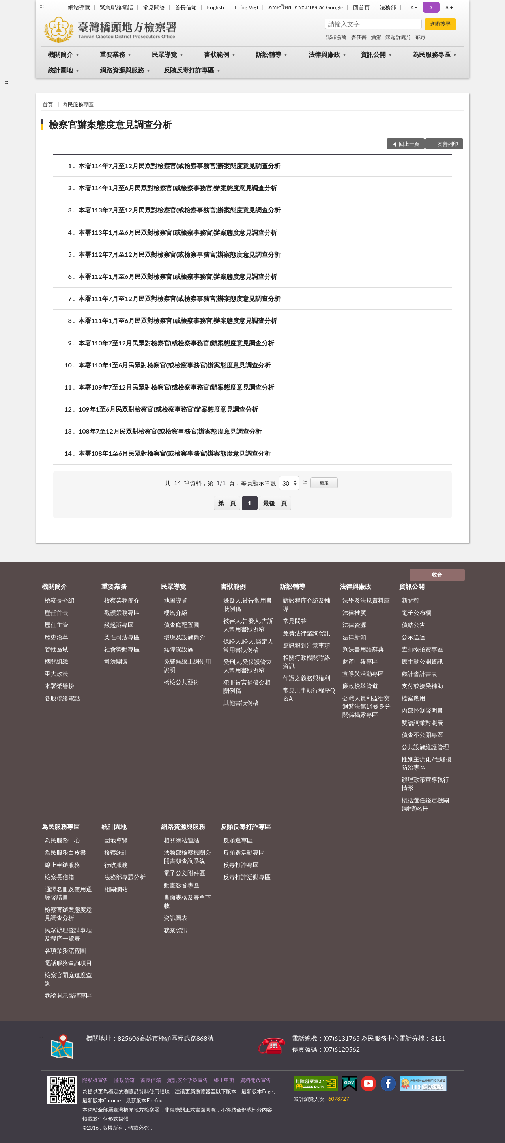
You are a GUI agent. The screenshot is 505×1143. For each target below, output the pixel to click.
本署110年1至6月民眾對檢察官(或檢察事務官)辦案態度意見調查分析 (175, 364)
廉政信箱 (124, 1080)
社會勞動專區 (122, 649)
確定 (324, 482)
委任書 (359, 37)
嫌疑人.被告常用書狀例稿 (247, 604)
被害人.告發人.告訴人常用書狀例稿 (248, 625)
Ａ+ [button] (448, 7)
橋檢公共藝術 (181, 681)
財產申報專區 (360, 661)
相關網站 (116, 889)
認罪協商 (336, 37)
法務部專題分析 (125, 876)
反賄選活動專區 (244, 852)
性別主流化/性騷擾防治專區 (427, 763)
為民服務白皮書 (65, 852)
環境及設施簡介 (184, 636)
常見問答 (154, 7)
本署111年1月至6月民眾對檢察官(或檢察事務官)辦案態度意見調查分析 (178, 320)
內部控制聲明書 (422, 710)
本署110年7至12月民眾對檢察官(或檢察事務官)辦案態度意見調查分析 (176, 342)
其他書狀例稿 (241, 702)
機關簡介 (60, 54)
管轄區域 (56, 649)
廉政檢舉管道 (360, 685)
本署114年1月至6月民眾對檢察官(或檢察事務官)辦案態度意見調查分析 (178, 187)
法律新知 (354, 636)
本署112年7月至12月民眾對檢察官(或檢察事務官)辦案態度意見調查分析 (180, 254)
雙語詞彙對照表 (422, 722)
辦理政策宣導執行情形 (425, 783)
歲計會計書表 (419, 673)
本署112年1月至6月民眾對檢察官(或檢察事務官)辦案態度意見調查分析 (178, 276)
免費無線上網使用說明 (187, 665)
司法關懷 (116, 661)
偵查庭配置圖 (181, 624)
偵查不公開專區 (422, 734)
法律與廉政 (324, 54)
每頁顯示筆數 (258, 482)
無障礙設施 (178, 649)
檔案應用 (413, 697)
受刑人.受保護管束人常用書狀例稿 (247, 666)
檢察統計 (116, 852)
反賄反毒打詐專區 (189, 70)
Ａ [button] (431, 7)
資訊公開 (373, 54)
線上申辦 (224, 1080)
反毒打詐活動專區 (247, 876)
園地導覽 (116, 840)
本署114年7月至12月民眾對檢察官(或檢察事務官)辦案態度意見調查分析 (180, 165)
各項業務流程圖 (65, 950)
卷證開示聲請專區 (68, 995)
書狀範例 (216, 54)
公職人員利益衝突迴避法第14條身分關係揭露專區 (366, 706)
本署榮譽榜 (59, 685)
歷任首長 (56, 612)
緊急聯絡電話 (116, 7)
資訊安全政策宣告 (187, 1080)
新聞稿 (410, 600)
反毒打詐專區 (241, 864)
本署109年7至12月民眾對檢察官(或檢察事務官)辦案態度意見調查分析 (176, 387)
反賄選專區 (238, 840)
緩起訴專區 (119, 624)
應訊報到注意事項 (306, 645)
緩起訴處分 (398, 37)
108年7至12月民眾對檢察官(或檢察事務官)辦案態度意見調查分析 (170, 431)
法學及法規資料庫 (366, 600)
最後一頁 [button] (275, 503)
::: (42, 6)
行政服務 (116, 864)
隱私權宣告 (95, 1080)
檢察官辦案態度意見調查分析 (110, 124)
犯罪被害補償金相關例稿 (247, 686)
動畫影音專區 (181, 885)
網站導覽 (79, 7)
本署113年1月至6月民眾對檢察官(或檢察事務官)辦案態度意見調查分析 (178, 232)
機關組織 (56, 661)
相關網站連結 (181, 840)
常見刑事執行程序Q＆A (309, 694)
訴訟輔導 (268, 54)
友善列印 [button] (448, 144)
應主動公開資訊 (422, 661)
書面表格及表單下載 (187, 901)
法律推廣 (354, 612)
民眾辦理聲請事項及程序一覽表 (68, 934)
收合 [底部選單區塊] (437, 575)
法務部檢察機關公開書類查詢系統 (187, 856)
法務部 (388, 7)
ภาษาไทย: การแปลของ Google (305, 7)
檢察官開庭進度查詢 (68, 979)
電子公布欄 (416, 612)
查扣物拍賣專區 (422, 649)
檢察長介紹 (59, 600)
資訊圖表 (175, 917)
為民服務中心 (62, 840)
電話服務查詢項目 (68, 962)
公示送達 (413, 636)
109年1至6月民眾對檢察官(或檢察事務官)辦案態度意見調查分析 (168, 409)
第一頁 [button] (227, 503)
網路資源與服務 (122, 70)
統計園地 (60, 70)
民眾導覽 (164, 54)
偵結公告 (413, 624)
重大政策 (56, 673)
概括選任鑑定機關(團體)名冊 (425, 804)
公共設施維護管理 (425, 746)
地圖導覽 (175, 600)
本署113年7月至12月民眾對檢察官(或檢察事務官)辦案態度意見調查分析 (180, 209)
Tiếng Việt (246, 7)
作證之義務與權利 (306, 677)
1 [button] (249, 503)
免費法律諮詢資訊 (306, 632)
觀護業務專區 (122, 612)
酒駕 (376, 37)
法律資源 (354, 624)
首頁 (48, 104)
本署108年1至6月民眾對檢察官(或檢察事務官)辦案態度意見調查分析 (175, 453)
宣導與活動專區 (363, 673)
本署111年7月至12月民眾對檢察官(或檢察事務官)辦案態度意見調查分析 (180, 298)
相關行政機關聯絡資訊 (306, 661)
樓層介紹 (175, 612)
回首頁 (361, 7)
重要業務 (112, 54)
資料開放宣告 (255, 1080)
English (215, 7)
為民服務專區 (432, 54)
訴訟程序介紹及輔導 (306, 604)
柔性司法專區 (122, 636)
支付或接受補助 (422, 685)
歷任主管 (56, 624)
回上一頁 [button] (409, 144)
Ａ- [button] (413, 7)
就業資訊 (175, 929)
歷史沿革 (56, 636)
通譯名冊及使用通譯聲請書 (68, 893)
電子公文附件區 (184, 872)
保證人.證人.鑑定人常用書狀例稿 (248, 645)
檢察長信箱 (59, 876)
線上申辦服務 (62, 864)
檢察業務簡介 (122, 600)
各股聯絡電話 (62, 697)
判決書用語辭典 (363, 649)
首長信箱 (186, 7)
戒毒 (420, 37)
